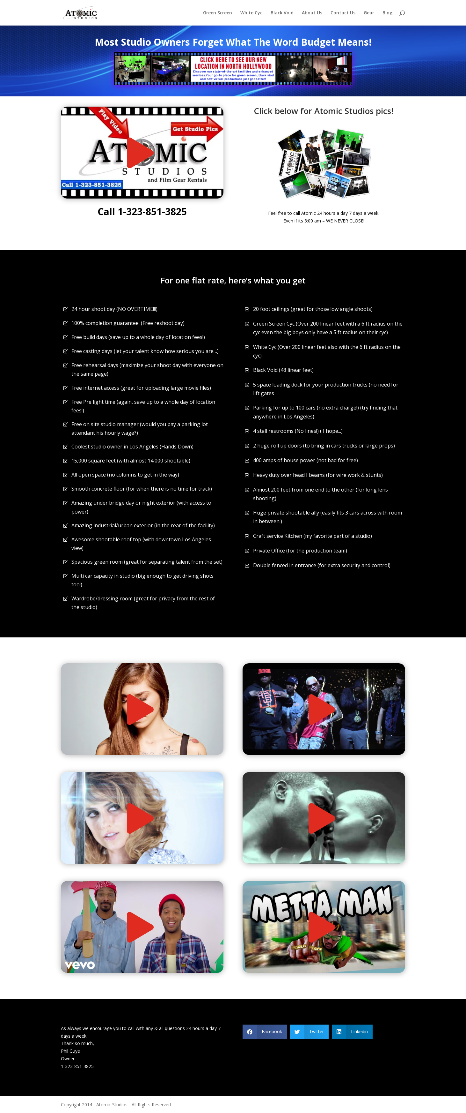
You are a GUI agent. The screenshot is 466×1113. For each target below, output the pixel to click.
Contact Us (343, 13)
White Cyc (251, 13)
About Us (312, 13)
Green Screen (217, 13)
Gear (369, 13)
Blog (387, 13)
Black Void (282, 13)
